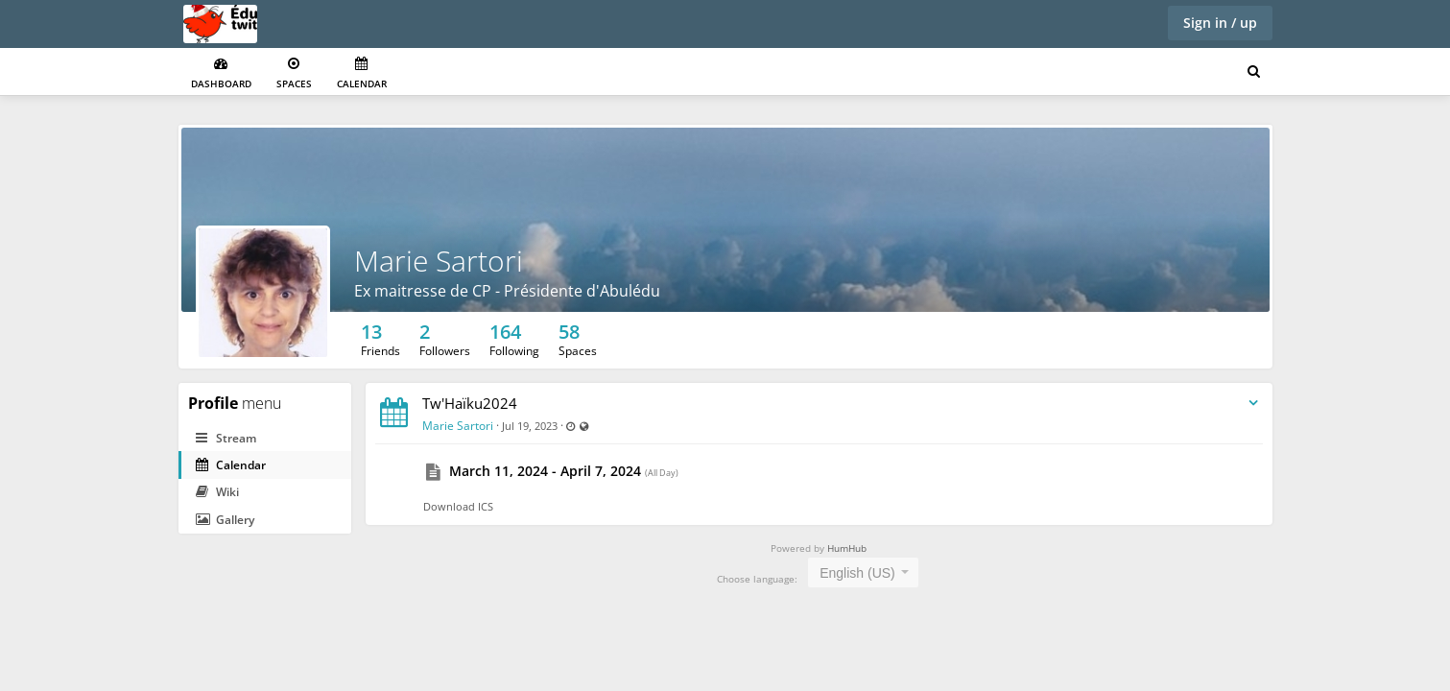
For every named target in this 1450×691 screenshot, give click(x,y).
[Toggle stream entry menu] (1253, 404)
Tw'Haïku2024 (469, 403)
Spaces (294, 73)
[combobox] (863, 572)
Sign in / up (1220, 22)
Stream (226, 438)
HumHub (847, 548)
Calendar (362, 73)
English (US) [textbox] (857, 573)
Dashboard (221, 73)
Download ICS (458, 506)
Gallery (225, 520)
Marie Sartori (438, 260)
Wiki (217, 492)
